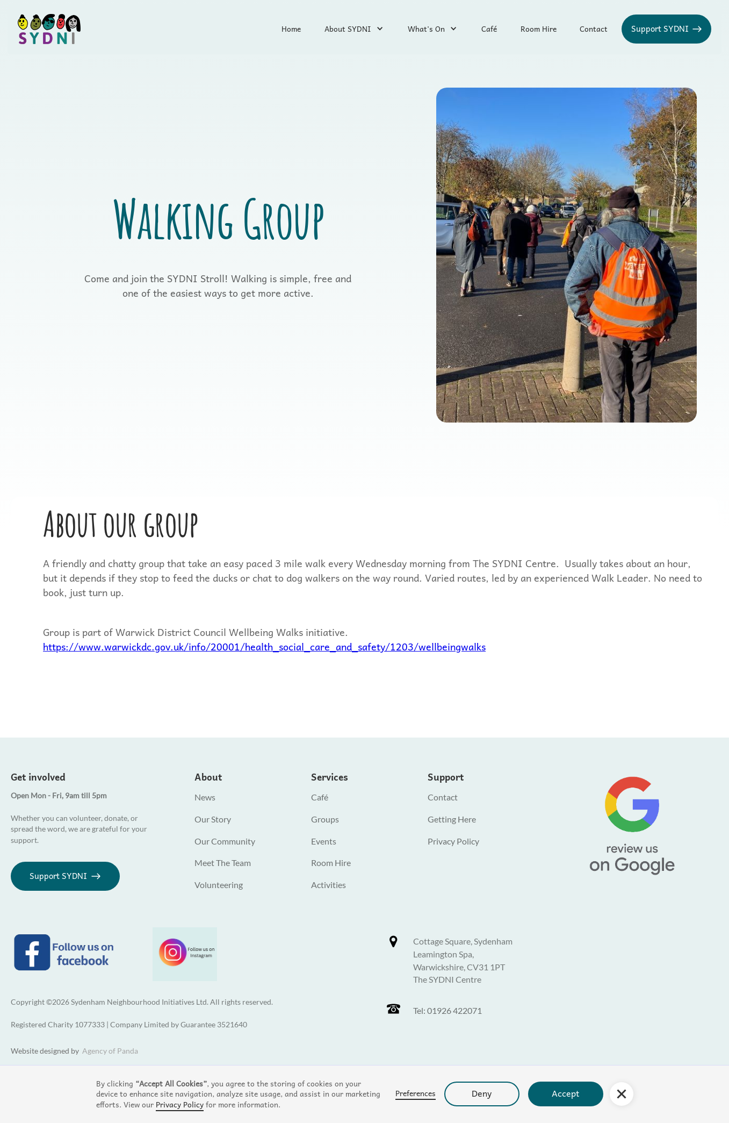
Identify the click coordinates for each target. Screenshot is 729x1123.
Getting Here (452, 819)
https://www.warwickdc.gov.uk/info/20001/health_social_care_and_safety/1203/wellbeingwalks (264, 646)
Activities (328, 884)
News (204, 797)
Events (323, 841)
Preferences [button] (415, 1093)
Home (291, 28)
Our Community (224, 841)
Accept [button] (566, 1093)
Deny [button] (482, 1093)
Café (489, 28)
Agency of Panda (110, 1050)
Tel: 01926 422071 (447, 1010)
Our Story (212, 819)
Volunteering (218, 884)
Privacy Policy (180, 1104)
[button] (621, 1094)
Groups (325, 819)
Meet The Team (222, 862)
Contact (594, 28)
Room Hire (539, 28)
